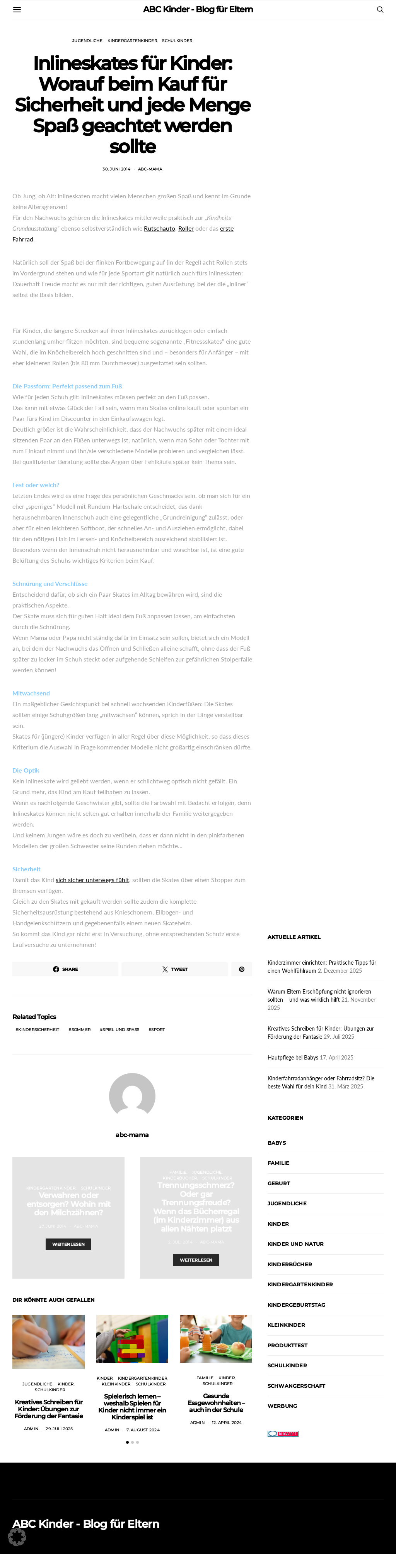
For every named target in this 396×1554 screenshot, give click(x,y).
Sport (158, 1029)
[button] (127, 1442)
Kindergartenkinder (132, 40)
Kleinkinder (116, 1384)
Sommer (81, 1029)
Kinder (66, 1384)
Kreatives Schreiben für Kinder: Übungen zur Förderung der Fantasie (48, 1409)
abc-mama (150, 169)
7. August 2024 (143, 1430)
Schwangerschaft (296, 1386)
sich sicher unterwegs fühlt (92, 879)
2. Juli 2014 (180, 1242)
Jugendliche (87, 40)
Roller (186, 228)
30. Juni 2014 (116, 169)
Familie (177, 1172)
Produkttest (287, 1345)
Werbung (282, 1406)
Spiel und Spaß (120, 1029)
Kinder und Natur (296, 1244)
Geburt (279, 1183)
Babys (277, 1143)
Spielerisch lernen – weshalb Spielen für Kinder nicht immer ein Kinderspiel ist (132, 1407)
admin (31, 1428)
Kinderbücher (180, 1178)
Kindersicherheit (38, 1029)
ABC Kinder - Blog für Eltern (198, 9)
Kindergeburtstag (297, 1305)
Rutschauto (159, 228)
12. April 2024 (227, 1422)
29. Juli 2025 (59, 1428)
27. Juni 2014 (52, 1226)
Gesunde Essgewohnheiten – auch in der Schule (216, 1403)
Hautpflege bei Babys (293, 1057)
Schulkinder (177, 40)
